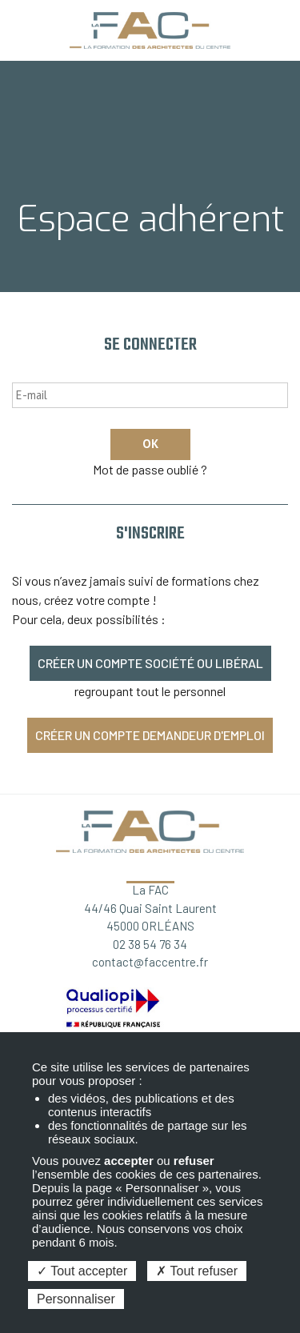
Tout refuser (197, 1271)
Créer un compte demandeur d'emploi (150, 735)
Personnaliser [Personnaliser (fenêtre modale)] (76, 1299)
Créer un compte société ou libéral (150, 663)
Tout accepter (82, 1271)
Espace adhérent (281, 25)
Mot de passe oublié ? (150, 469)
